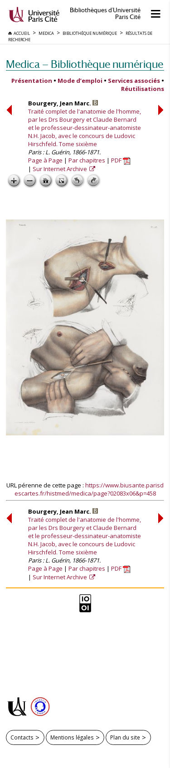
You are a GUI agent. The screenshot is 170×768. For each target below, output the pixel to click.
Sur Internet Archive (60, 169)
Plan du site (125, 737)
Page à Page (45, 160)
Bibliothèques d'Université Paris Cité (105, 13)
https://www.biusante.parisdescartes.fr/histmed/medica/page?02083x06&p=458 (89, 489)
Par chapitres (86, 160)
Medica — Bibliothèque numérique (84, 64)
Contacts (22, 737)
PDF (121, 160)
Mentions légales (72, 737)
